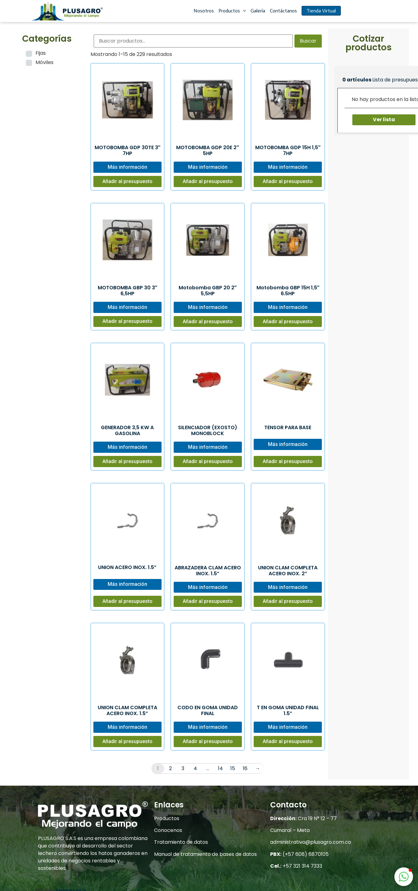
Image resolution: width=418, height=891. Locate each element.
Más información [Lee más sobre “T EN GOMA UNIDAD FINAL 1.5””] (288, 727)
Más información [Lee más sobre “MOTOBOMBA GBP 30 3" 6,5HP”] (127, 307)
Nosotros (204, 11)
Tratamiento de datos (181, 842)
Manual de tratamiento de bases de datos (205, 854)
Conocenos (168, 830)
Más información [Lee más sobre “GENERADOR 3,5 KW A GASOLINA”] (127, 447)
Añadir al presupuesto (127, 181)
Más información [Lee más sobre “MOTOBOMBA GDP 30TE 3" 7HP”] (127, 167)
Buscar (308, 40)
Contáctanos (283, 11)
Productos (232, 11)
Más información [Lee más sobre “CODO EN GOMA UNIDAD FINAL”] (208, 727)
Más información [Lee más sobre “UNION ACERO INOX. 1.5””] (127, 584)
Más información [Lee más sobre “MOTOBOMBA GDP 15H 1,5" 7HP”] (288, 167)
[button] (403, 876)
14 (220, 768)
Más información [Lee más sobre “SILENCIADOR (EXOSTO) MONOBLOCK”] (208, 447)
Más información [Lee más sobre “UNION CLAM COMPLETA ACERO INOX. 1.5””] (127, 727)
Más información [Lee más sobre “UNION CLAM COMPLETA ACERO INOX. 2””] (288, 587)
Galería (258, 11)
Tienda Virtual (321, 11)
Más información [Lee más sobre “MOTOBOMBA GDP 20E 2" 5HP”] (208, 167)
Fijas (40, 53)
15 (232, 768)
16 (245, 768)
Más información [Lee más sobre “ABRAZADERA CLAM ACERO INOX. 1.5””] (208, 587)
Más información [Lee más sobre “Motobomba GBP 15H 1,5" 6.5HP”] (288, 307)
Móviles (44, 62)
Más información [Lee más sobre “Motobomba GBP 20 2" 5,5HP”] (208, 307)
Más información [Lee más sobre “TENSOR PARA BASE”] (288, 444)
